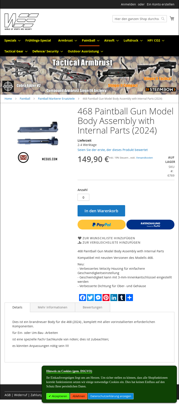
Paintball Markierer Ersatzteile (56, 98)
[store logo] (22, 21)
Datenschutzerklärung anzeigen (110, 396)
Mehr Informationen (52, 307)
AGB (8, 395)
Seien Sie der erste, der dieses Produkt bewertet (113, 150)
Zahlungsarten (41, 395)
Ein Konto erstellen (160, 4)
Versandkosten (144, 157)
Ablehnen (79, 396)
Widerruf (20, 395)
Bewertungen (92, 307)
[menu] (89, 45)
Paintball (25, 98)
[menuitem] (11, 40)
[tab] (17, 307)
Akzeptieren (59, 396)
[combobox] (140, 18)
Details (17, 307)
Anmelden (128, 4)
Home (8, 98)
